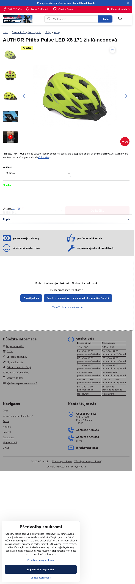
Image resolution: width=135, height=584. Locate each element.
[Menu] (128, 19)
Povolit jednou (31, 298)
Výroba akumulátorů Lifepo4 (79, 3)
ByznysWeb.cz (78, 466)
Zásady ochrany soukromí (87, 461)
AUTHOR (16, 209)
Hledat (105, 19)
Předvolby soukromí (62, 461)
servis (48, 3)
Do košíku (97, 196)
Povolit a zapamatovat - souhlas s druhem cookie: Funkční (78, 298)
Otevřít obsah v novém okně (66, 307)
